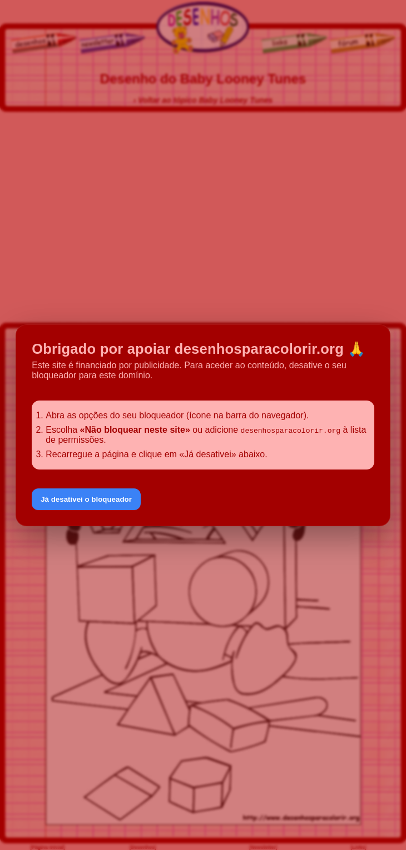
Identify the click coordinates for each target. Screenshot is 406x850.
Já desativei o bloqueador (86, 499)
